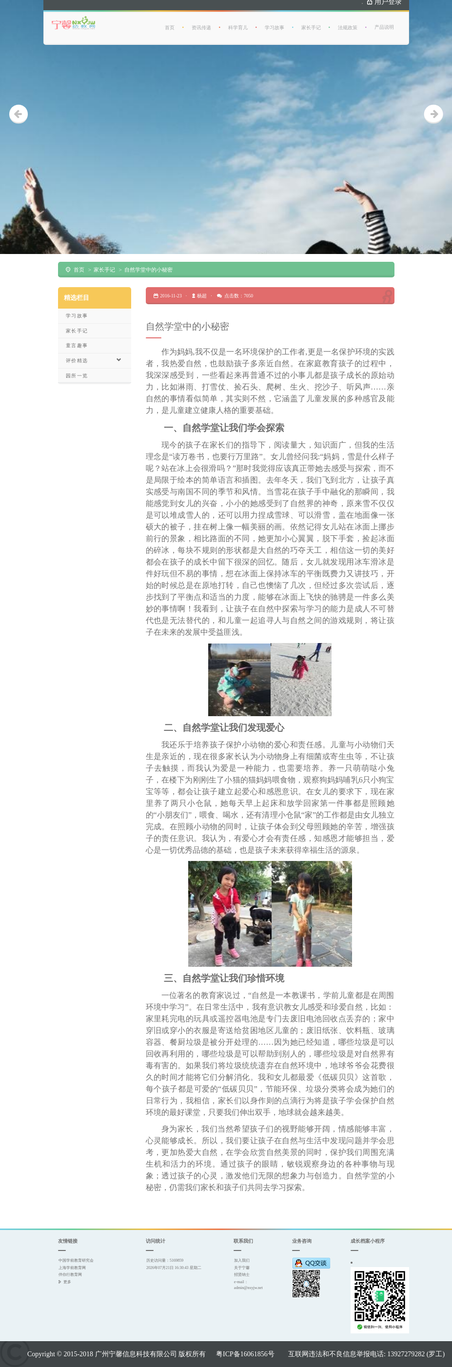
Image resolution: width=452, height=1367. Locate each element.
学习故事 (274, 23)
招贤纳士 (242, 1274)
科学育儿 (238, 23)
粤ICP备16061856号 (245, 1353)
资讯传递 (201, 23)
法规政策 (347, 23)
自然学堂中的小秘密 (148, 270)
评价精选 (94, 360)
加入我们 (242, 1260)
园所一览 (77, 375)
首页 (170, 23)
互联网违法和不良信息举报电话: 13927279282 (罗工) (366, 1353)
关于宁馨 (242, 1267)
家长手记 (311, 23)
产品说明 (384, 22)
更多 (67, 1282)
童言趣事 (77, 345)
